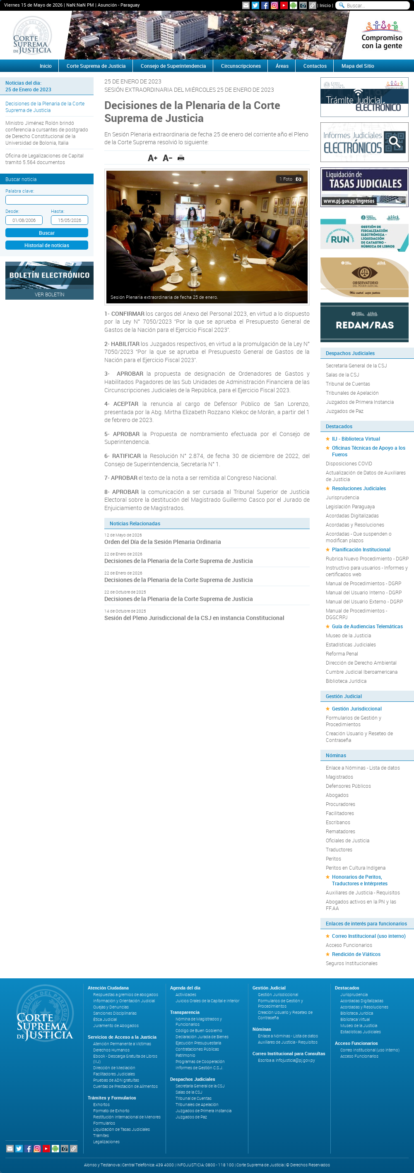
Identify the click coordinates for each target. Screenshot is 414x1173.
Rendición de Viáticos (356, 954)
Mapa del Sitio (358, 65)
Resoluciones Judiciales (359, 488)
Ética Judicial (105, 1019)
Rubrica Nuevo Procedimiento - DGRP (367, 558)
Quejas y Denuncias (111, 1007)
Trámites (101, 1135)
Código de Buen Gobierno (199, 1030)
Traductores (339, 849)
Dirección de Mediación (114, 1067)
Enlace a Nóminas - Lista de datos (363, 767)
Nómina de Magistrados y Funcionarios (199, 1021)
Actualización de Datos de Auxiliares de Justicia (366, 475)
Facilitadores (340, 813)
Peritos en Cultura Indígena (355, 867)
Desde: (12, 211)
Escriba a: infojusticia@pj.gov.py (286, 1060)
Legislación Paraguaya (350, 506)
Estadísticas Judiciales (351, 644)
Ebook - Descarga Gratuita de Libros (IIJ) (125, 1059)
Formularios (104, 1123)
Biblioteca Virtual (355, 1019)
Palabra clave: (19, 191)
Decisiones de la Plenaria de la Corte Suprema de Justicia (44, 106)
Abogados (337, 795)
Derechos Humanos (111, 1050)
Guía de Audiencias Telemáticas (367, 626)
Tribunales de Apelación (352, 392)
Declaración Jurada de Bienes (202, 1036)
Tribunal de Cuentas (348, 383)
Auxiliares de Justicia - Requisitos (363, 892)
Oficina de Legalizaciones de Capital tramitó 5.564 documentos (44, 158)
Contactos (315, 65)
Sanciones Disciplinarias (115, 1013)
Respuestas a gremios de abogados (125, 994)
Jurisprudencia (342, 497)
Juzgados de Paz (344, 411)
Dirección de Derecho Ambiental (361, 662)
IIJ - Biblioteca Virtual (356, 438)
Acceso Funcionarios (349, 945)
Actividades (186, 994)
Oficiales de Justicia (347, 840)
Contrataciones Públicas (197, 1049)
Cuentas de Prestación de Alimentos (125, 1086)
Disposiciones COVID (349, 463)
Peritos (333, 858)
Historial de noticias (46, 245)
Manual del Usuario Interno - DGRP (364, 592)
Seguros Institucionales (352, 963)
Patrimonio (185, 1055)
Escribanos (338, 822)
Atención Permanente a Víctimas (122, 1044)
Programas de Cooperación (200, 1061)
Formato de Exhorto (111, 1110)
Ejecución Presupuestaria (198, 1043)
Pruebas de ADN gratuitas (116, 1080)
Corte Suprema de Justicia (96, 65)
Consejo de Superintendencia (173, 65)
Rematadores (340, 831)
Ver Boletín (50, 294)
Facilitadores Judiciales (114, 1074)
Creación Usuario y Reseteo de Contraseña (359, 736)
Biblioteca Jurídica (346, 680)
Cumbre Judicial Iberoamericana (361, 671)
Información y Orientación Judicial (124, 1001)
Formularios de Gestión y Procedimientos (353, 720)
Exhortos (101, 1104)
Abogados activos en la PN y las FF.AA (361, 904)
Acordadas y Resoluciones (355, 524)
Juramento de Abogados (116, 1025)
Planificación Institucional (361, 549)
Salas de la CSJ (342, 374)
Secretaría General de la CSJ (356, 365)
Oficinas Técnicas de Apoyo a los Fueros (368, 451)
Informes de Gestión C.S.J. (199, 1067)
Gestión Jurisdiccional (357, 708)
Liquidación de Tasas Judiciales (121, 1129)
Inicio (325, 5)
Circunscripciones (241, 65)
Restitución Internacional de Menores (127, 1117)
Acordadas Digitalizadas (352, 515)
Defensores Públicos (348, 785)
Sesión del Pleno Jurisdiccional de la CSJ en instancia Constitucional (195, 618)
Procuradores (340, 804)
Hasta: (57, 211)
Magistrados (339, 776)
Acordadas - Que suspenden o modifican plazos (359, 537)
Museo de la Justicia (348, 635)
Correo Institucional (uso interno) (369, 935)
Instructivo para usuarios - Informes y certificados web (367, 570)
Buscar (47, 232)
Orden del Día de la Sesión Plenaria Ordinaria (162, 542)
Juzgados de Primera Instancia (360, 401)
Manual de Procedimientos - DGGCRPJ (356, 613)
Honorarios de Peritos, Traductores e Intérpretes (360, 880)
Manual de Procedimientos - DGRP (363, 583)
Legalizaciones (106, 1141)
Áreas (282, 65)
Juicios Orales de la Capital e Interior (207, 1001)
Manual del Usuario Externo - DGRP (364, 601)
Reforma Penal (342, 653)
